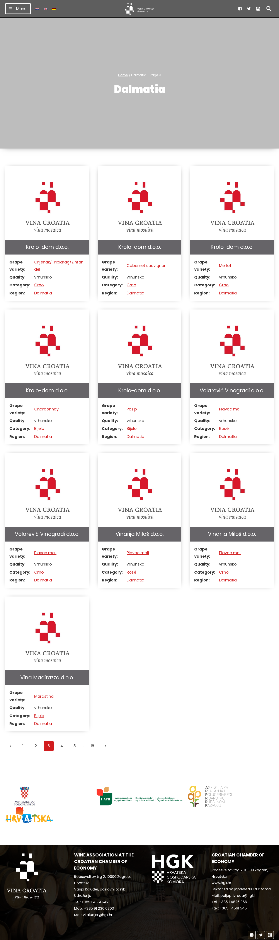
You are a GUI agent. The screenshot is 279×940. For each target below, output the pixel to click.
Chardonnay (46, 409)
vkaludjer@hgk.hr (97, 898)
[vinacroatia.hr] (139, 9)
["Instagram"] (258, 9)
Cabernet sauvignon (147, 265)
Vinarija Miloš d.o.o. (140, 534)
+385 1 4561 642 (95, 885)
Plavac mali (230, 409)
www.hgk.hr (221, 866)
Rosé (224, 428)
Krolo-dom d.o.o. (47, 247)
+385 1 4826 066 (233, 885)
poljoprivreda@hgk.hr (239, 879)
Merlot (225, 265)
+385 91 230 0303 (99, 891)
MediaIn (176, 934)
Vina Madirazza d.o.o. (47, 677)
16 (92, 746)
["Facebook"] (240, 9)
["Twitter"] (249, 9)
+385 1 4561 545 (233, 891)
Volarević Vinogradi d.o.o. (232, 390)
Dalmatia (43, 293)
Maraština (44, 696)
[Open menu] (18, 8)
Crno (39, 285)
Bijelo (39, 428)
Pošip (132, 409)
